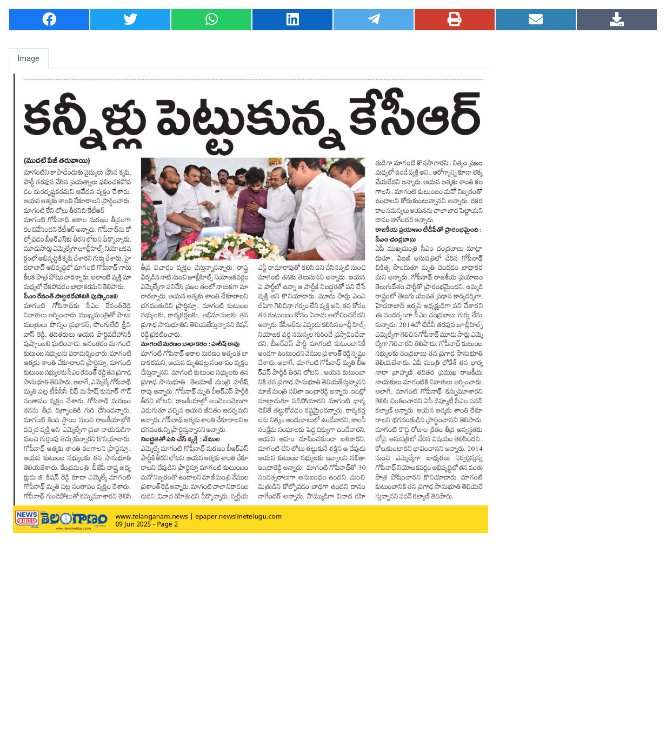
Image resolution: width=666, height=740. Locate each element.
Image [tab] (28, 58)
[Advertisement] (580, 232)
